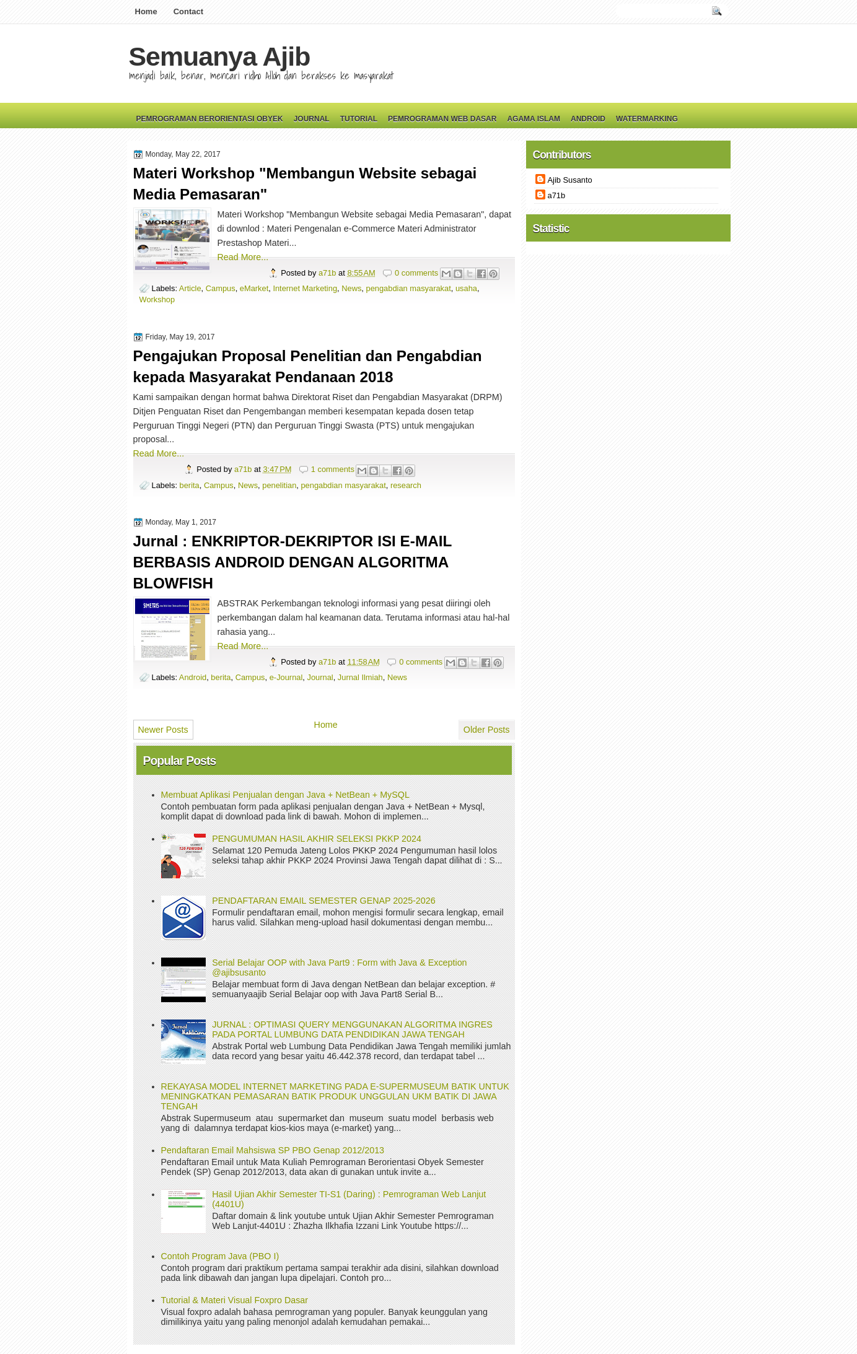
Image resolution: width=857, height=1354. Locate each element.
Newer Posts (163, 730)
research (405, 485)
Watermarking (647, 119)
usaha (466, 288)
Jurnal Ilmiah (360, 677)
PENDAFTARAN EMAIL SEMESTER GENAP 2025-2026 (323, 901)
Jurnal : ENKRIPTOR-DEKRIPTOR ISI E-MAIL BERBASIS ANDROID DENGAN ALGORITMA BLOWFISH (292, 562)
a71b (328, 272)
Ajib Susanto (570, 180)
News (351, 288)
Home (146, 11)
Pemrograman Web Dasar (442, 119)
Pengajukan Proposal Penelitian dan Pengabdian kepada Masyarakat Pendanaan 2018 (307, 366)
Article (190, 288)
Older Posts (487, 730)
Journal (312, 119)
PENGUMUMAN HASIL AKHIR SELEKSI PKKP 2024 (316, 839)
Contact (188, 11)
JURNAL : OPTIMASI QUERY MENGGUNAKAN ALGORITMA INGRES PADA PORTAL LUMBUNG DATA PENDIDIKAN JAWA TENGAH (352, 1029)
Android (588, 119)
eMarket (254, 288)
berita (190, 485)
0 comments (416, 272)
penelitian (279, 485)
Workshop (157, 299)
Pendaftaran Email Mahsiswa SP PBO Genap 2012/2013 (273, 1150)
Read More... (243, 257)
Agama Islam (533, 119)
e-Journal (286, 677)
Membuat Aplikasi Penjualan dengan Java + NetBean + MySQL (285, 795)
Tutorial (358, 119)
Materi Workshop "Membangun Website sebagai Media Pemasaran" (305, 184)
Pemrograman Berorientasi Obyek (209, 119)
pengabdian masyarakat (408, 288)
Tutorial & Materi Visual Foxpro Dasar (235, 1300)
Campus (220, 288)
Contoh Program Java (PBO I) (220, 1256)
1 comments (332, 469)
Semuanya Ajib (219, 56)
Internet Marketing (305, 288)
